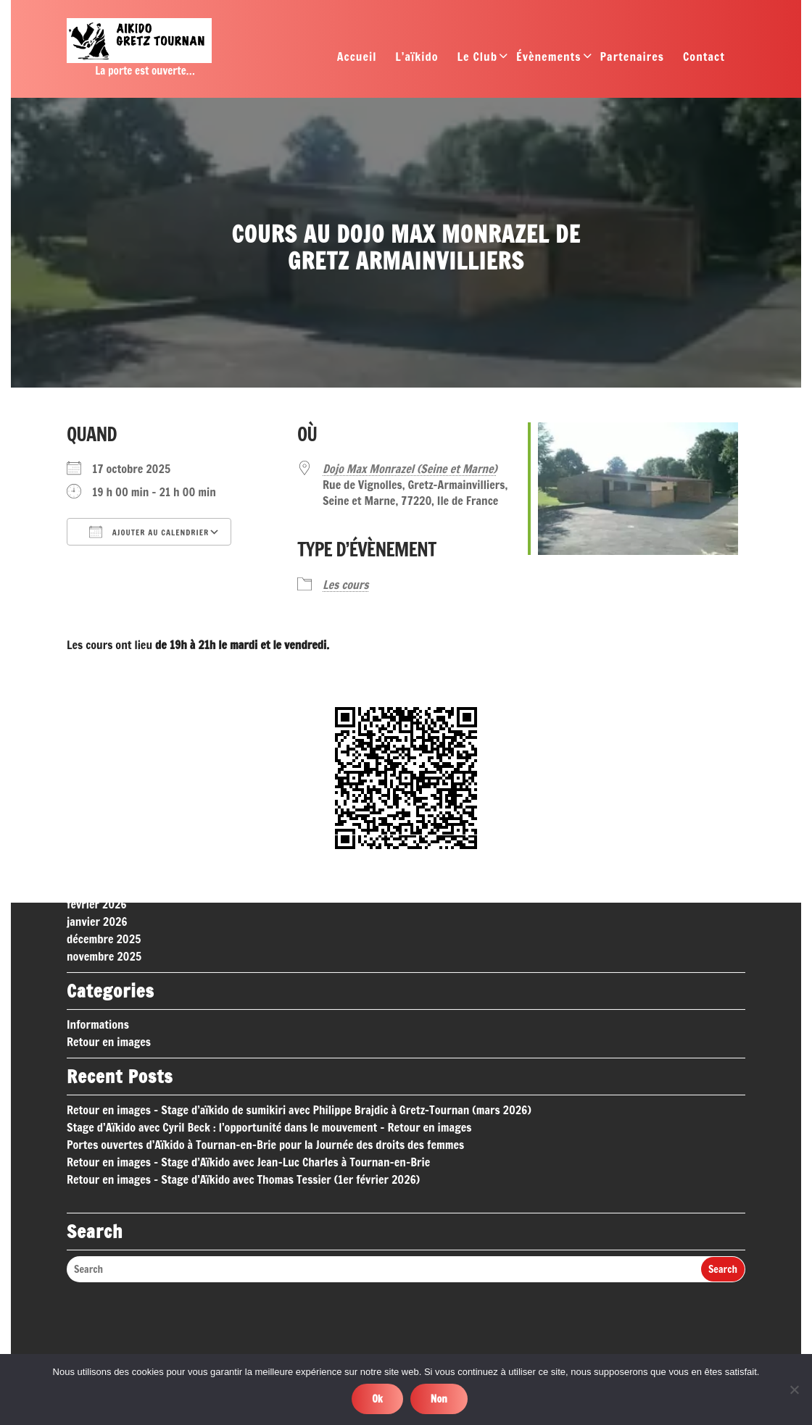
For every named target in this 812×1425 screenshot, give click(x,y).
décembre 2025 (104, 800)
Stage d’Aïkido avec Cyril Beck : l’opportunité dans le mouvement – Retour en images (269, 988)
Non (439, 1399)
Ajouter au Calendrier (149, 531)
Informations (98, 885)
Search (722, 1131)
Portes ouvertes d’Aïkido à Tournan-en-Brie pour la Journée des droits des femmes (265, 1006)
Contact (704, 60)
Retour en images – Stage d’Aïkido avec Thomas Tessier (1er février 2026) (243, 1040)
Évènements (548, 60)
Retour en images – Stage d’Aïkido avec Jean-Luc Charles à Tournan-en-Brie (248, 1023)
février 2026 (97, 765)
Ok (377, 1399)
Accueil (357, 60)
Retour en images (109, 903)
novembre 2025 (104, 817)
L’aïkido (416, 60)
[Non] (794, 1389)
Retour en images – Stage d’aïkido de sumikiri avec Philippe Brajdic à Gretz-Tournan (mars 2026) (299, 971)
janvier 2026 (97, 782)
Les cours (345, 585)
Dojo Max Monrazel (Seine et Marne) (410, 469)
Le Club (477, 60)
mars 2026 (92, 748)
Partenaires (632, 60)
